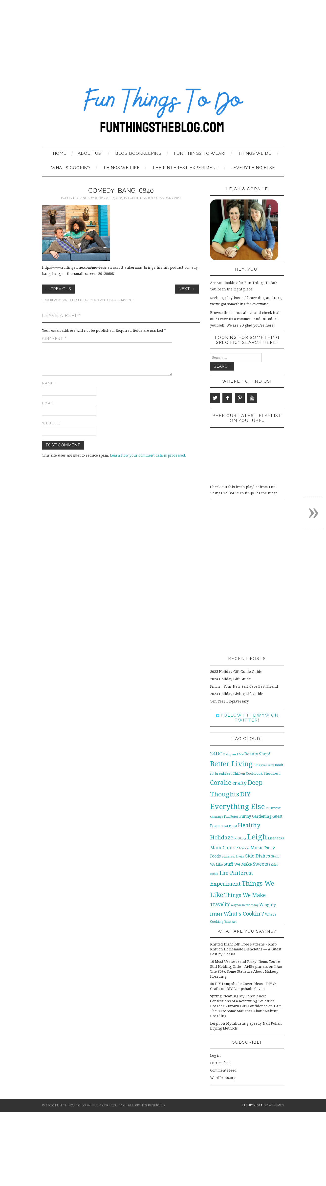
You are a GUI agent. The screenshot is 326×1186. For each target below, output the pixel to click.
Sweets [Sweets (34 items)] (260, 864)
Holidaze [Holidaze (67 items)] (221, 837)
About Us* (90, 153)
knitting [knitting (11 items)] (240, 838)
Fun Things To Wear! (200, 153)
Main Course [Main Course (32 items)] (224, 847)
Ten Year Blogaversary (229, 701)
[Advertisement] (163, 37)
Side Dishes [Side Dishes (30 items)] (257, 855)
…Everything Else (253, 167)
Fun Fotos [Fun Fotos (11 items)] (231, 816)
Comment (54, 339)
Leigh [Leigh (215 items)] (257, 837)
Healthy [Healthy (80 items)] (249, 825)
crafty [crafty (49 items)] (239, 783)
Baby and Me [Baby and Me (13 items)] (233, 754)
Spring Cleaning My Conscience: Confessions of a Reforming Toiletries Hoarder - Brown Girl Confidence (242, 1001)
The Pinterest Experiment (185, 167)
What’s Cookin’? (71, 167)
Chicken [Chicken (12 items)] (239, 773)
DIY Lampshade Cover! (246, 989)
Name (49, 383)
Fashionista (252, 1105)
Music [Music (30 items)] (256, 847)
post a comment (119, 300)
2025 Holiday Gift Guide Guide (236, 672)
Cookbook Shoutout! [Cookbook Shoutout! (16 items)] (263, 773)
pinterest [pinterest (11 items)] (228, 856)
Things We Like (121, 167)
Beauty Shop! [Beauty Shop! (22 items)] (257, 754)
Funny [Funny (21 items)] (245, 816)
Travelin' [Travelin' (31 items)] (220, 904)
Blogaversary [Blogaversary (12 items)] (263, 765)
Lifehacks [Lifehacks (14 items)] (276, 838)
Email (50, 403)
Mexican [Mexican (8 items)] (244, 848)
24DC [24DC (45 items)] (216, 754)
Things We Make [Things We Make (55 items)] (245, 895)
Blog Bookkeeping (138, 153)
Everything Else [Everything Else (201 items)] (237, 806)
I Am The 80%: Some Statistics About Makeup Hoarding (246, 971)
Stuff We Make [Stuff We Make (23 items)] (238, 864)
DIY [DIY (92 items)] (245, 794)
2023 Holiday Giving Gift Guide (236, 694)
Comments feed (223, 1070)
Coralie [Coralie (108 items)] (220, 782)
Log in (215, 1055)
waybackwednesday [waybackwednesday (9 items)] (244, 905)
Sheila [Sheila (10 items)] (240, 856)
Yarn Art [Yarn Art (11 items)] (230, 921)
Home (59, 153)
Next (186, 288)
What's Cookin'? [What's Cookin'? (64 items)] (243, 913)
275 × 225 (116, 198)
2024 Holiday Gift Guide (230, 679)
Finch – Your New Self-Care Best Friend (244, 686)
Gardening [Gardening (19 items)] (261, 816)
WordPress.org (223, 1078)
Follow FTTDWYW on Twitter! (247, 718)
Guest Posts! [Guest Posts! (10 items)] (228, 826)
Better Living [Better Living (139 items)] (231, 764)
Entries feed (220, 1063)
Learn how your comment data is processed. (148, 455)
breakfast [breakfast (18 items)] (223, 773)
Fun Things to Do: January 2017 (154, 198)
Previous (58, 288)
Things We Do (255, 153)
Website (51, 423)
